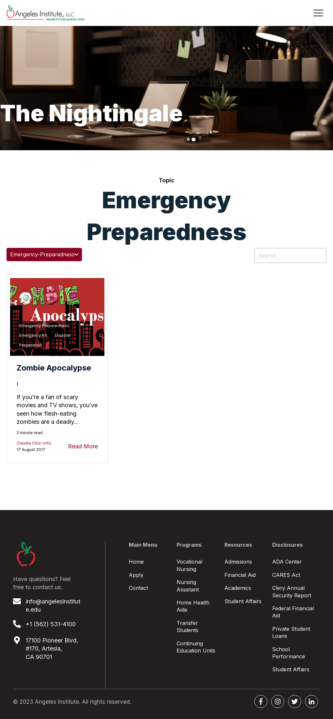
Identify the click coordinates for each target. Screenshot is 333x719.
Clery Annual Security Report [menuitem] (291, 591)
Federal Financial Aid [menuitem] (293, 612)
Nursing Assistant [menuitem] (188, 585)
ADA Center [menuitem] (287, 561)
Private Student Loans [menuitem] (291, 632)
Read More (83, 446)
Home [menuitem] (136, 561)
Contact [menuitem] (138, 588)
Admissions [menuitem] (238, 561)
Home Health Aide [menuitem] (193, 606)
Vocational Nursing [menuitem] (189, 565)
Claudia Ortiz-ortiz (34, 443)
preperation (30, 345)
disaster (63, 335)
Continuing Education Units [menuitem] (196, 647)
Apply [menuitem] (136, 575)
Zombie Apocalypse (54, 367)
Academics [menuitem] (237, 588)
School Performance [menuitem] (288, 653)
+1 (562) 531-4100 (51, 624)
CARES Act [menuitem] (286, 575)
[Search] (290, 255)
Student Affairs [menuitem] (242, 601)
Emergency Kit (33, 335)
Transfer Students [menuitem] (187, 626)
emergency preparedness (44, 325)
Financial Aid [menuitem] (240, 575)
